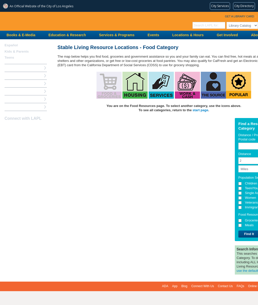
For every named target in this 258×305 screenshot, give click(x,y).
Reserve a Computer (20, 83)
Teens (9, 57)
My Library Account (20, 76)
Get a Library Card (239, 16)
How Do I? (13, 68)
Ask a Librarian (16, 91)
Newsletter (34, 128)
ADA (165, 286)
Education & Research (67, 35)
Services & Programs (117, 35)
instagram (17, 128)
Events (153, 35)
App (174, 286)
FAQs (240, 286)
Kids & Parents (17, 51)
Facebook (8, 128)
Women (250, 198)
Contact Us (225, 286)
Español (11, 45)
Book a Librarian (17, 99)
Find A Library (15, 107)
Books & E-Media (21, 35)
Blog (184, 286)
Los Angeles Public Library (62, 20)
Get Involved (227, 35)
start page (200, 110)
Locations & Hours (188, 35)
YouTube (25, 128)
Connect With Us (202, 286)
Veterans (251, 202)
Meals (249, 225)
